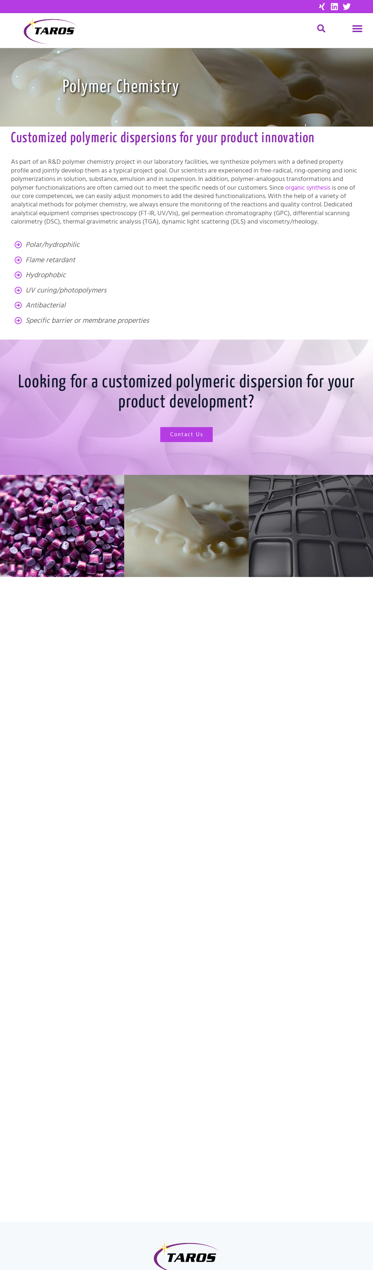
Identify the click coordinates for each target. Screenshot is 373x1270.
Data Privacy (280, 1240)
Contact (61, 1189)
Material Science (61, 1158)
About (61, 1179)
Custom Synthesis (61, 1169)
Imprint (280, 1232)
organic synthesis (309, 187)
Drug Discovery (61, 1148)
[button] (357, 28)
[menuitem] (279, 1249)
